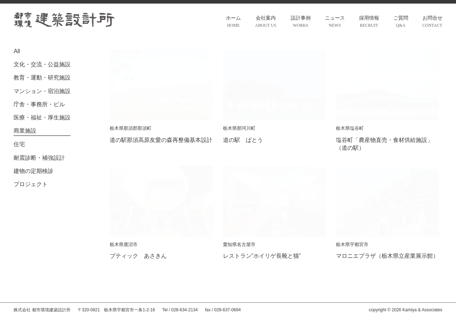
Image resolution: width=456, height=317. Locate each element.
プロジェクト (31, 184)
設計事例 (301, 22)
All (17, 51)
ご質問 (400, 22)
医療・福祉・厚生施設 (42, 117)
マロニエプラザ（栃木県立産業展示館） (387, 256)
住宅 (19, 144)
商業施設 (25, 131)
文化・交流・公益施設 (42, 64)
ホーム (233, 22)
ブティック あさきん (138, 256)
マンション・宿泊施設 (42, 91)
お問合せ (432, 22)
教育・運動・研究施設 (42, 78)
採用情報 (369, 22)
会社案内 (265, 22)
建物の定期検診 (33, 171)
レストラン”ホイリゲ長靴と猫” (262, 256)
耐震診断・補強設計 (39, 158)
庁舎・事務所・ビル (39, 104)
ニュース (335, 22)
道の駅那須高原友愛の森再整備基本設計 (161, 140)
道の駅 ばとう (243, 140)
